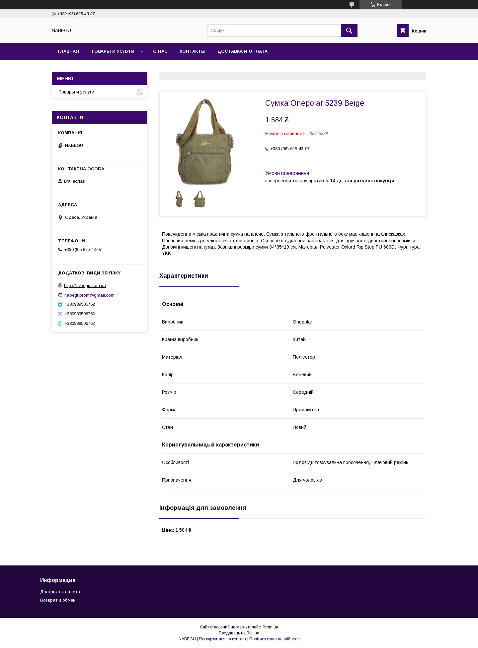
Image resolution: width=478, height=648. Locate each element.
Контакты (192, 51)
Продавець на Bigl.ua (239, 633)
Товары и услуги (112, 51)
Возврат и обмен (57, 600)
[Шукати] (349, 30)
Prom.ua (270, 627)
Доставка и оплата (242, 51)
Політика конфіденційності (274, 639)
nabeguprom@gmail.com (89, 294)
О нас (160, 51)
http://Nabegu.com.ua (85, 285)
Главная (68, 51)
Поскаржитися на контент (222, 639)
